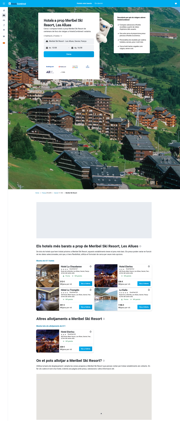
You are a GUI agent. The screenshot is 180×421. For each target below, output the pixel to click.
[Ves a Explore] (4, 30)
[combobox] (53, 36)
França (44, 193)
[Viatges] (4, 36)
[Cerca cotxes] (4, 20)
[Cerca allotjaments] (4, 15)
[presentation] (140, 246)
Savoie (56, 193)
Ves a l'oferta (85, 283)
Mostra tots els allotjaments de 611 (51, 326)
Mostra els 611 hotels (45, 261)
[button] (3, 3)
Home (37, 193)
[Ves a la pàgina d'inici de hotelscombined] (17, 3)
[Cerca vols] (4, 10)
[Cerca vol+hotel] (4, 25)
